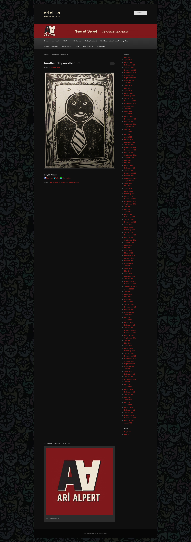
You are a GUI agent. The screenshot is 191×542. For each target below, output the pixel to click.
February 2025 (129, 96)
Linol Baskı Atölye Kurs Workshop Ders (114, 41)
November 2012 (130, 379)
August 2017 (129, 263)
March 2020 (128, 214)
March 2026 (128, 62)
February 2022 (129, 168)
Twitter (56, 178)
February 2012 (129, 392)
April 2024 (128, 114)
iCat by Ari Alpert (91, 41)
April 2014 (128, 346)
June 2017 (128, 268)
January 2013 (129, 377)
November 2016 (130, 284)
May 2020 (127, 209)
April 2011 (128, 405)
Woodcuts (64, 182)
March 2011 (128, 407)
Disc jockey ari (88, 46)
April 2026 (128, 60)
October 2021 (129, 176)
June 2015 (128, 315)
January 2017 (129, 279)
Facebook (48, 178)
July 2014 (128, 340)
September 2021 (130, 178)
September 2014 (130, 338)
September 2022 (130, 155)
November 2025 (130, 73)
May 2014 (127, 343)
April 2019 (128, 224)
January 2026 (129, 67)
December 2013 (130, 356)
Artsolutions (77, 41)
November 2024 (130, 103)
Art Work (66, 41)
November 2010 (130, 418)
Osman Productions (51, 46)
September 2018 (130, 240)
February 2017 (129, 276)
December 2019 (130, 222)
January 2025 (129, 98)
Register (127, 432)
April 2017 (128, 273)
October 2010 (129, 420)
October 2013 (129, 361)
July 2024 (128, 109)
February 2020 (129, 217)
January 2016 (129, 304)
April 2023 (128, 137)
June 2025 (128, 85)
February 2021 (129, 194)
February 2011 (129, 410)
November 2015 (130, 307)
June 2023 (128, 132)
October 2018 (129, 237)
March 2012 (128, 389)
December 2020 (130, 199)
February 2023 (129, 142)
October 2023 (129, 121)
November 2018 (130, 235)
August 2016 (129, 289)
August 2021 (129, 181)
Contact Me (101, 46)
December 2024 (130, 101)
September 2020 (130, 204)
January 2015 (129, 327)
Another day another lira (62, 63)
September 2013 (130, 364)
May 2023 (127, 134)
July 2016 (128, 292)
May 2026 (127, 57)
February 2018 (129, 255)
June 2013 (128, 371)
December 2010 (130, 415)
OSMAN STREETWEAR (71, 46)
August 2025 (129, 80)
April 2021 (128, 188)
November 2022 (130, 150)
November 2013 (130, 358)
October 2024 (129, 106)
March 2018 (128, 253)
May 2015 (127, 317)
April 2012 (128, 387)
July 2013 (128, 369)
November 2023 (130, 119)
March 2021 (128, 191)
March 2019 (128, 227)
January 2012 (129, 395)
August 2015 (129, 312)
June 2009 (128, 423)
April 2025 (128, 91)
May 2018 (127, 248)
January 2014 (129, 353)
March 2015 (128, 322)
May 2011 (127, 402)
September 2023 (130, 124)
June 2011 (128, 400)
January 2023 (129, 145)
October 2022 (129, 152)
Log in (126, 434)
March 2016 (128, 302)
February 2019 (129, 230)
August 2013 (129, 366)
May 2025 (127, 88)
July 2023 (128, 129)
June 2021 (128, 183)
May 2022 (127, 163)
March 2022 (128, 165)
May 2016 (127, 297)
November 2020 (130, 201)
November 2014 (130, 333)
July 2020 (128, 206)
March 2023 (128, 139)
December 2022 (130, 147)
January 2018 (129, 258)
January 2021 (129, 196)
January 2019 (129, 232)
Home (46, 41)
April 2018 (128, 250)
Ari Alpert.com (55, 182)
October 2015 (129, 309)
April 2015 (128, 320)
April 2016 (128, 299)
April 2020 (128, 212)
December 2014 (130, 330)
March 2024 (128, 116)
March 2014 (128, 348)
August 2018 (129, 243)
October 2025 (129, 75)
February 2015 (129, 325)
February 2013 (129, 374)
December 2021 (130, 173)
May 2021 (127, 186)
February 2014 (129, 351)
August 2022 (129, 158)
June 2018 (128, 245)
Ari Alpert (52, 13)
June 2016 (128, 294)
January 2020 (129, 219)
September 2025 (130, 78)
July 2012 (128, 382)
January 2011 (129, 412)
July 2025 (128, 83)
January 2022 (129, 170)
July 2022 (128, 160)
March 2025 (128, 93)
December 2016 (130, 281)
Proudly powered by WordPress (95, 533)
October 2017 (129, 261)
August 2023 (129, 127)
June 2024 (128, 111)
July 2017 (128, 266)
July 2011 (128, 397)
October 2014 (129, 335)
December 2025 (130, 70)
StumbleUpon (65, 178)
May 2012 (127, 384)
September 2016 (130, 286)
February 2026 (129, 65)
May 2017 (127, 271)
